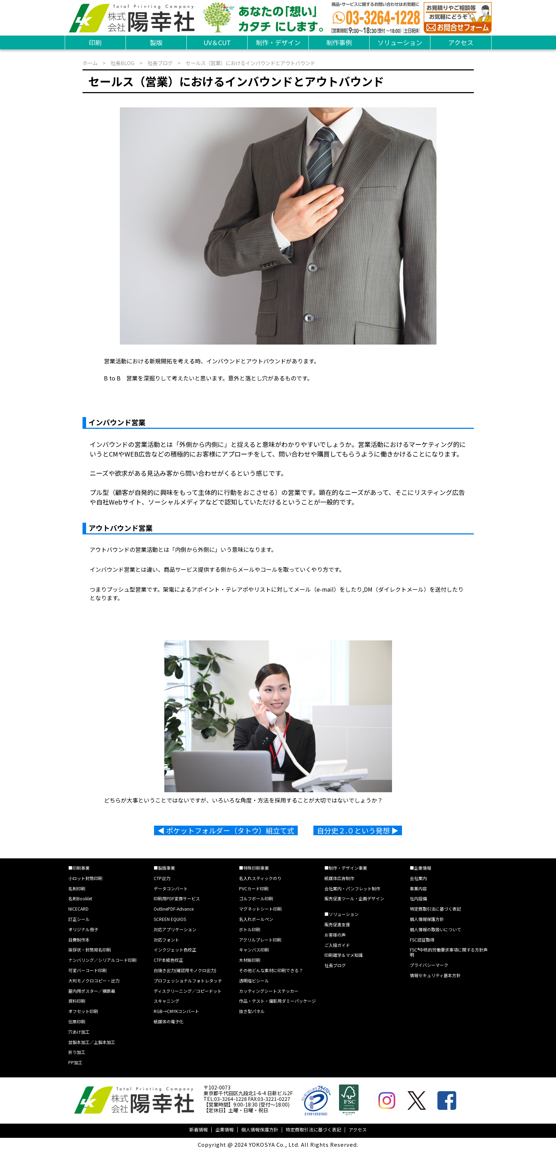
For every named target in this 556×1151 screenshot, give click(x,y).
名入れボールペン (256, 919)
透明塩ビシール (254, 980)
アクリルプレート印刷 (260, 940)
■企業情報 (420, 868)
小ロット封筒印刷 (85, 878)
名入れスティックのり (260, 878)
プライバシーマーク (429, 965)
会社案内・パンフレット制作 (352, 888)
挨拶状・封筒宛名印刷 (89, 950)
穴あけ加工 (79, 1032)
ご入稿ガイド (337, 945)
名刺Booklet (80, 898)
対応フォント (166, 940)
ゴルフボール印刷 (256, 898)
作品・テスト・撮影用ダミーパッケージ (277, 1001)
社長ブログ (160, 62)
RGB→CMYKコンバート (176, 1011)
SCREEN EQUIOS (170, 919)
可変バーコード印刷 (87, 970)
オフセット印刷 (83, 1011)
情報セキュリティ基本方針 (435, 975)
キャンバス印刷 (254, 950)
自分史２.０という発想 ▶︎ (357, 830)
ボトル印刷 (249, 929)
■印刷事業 (79, 868)
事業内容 (418, 888)
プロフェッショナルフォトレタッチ (188, 980)
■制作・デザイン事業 (345, 868)
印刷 (95, 42)
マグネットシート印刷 (260, 909)
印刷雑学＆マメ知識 (343, 955)
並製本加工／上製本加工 (91, 1042)
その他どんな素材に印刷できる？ (271, 970)
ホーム (90, 62)
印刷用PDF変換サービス (177, 898)
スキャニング (166, 1001)
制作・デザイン (278, 42)
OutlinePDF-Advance (174, 909)
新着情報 (198, 1129)
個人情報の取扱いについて (435, 929)
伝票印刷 (76, 1021)
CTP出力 (162, 878)
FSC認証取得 (422, 940)
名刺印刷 (76, 888)
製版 (156, 42)
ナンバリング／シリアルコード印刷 (102, 960)
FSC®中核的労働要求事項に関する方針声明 (449, 952)
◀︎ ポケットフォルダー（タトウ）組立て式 (226, 830)
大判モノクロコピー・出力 (94, 980)
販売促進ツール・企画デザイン (354, 898)
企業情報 (224, 1129)
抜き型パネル (252, 1011)
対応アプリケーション (175, 929)
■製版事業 (164, 868)
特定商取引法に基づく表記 (435, 909)
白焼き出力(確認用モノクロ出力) (185, 970)
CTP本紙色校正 (168, 960)
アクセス (460, 42)
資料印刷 (76, 1001)
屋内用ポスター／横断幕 (91, 991)
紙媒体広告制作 (339, 878)
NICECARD (78, 909)
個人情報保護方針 (427, 919)
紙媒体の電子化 (169, 1021)
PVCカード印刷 (254, 888)
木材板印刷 (249, 960)
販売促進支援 (337, 924)
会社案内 (418, 878)
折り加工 (76, 1052)
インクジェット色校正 (175, 950)
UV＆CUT (217, 42)
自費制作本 (79, 940)
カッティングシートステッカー (268, 991)
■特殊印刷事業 (254, 868)
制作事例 (339, 42)
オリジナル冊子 (83, 929)
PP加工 (75, 1062)
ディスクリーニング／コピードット (188, 991)
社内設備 (418, 898)
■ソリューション (341, 914)
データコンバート (171, 888)
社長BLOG (122, 62)
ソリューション (399, 42)
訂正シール (79, 919)
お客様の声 (335, 935)
